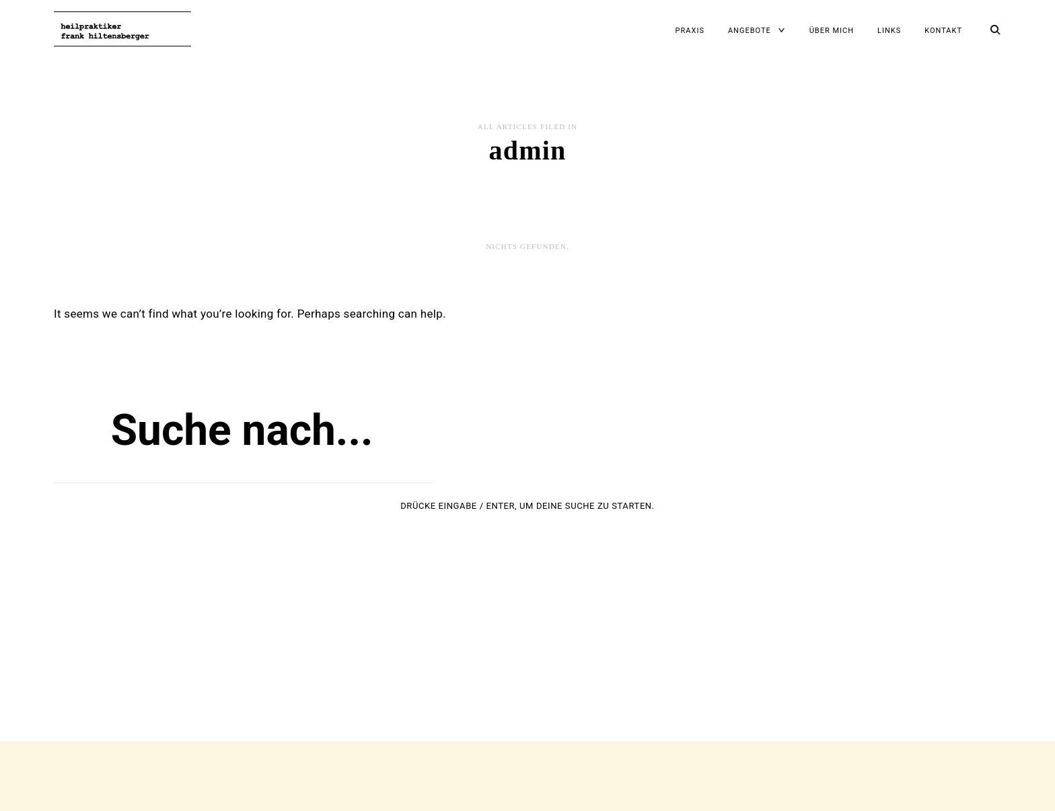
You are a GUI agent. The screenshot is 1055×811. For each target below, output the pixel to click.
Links (889, 30)
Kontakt (943, 30)
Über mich (831, 30)
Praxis (690, 30)
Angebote (749, 30)
